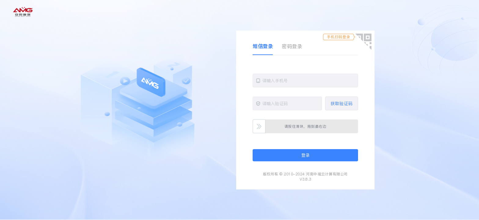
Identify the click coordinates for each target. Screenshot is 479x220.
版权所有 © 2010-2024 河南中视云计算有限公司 (305, 174)
